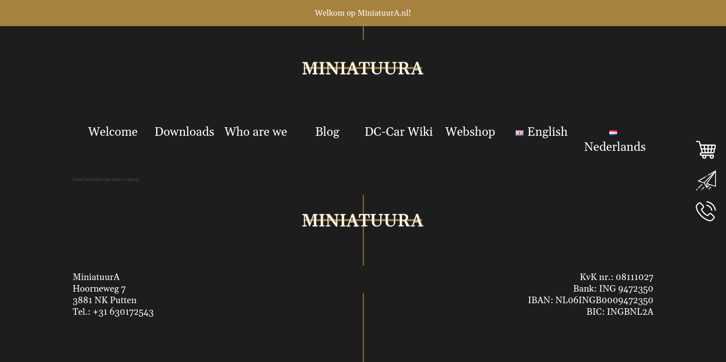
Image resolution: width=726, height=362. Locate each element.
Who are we (256, 132)
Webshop (470, 132)
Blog (327, 132)
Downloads (184, 132)
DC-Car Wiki (399, 132)
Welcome (112, 132)
